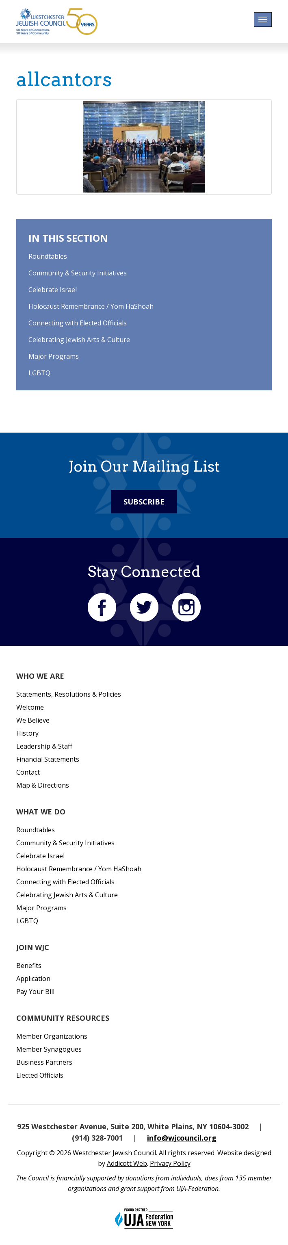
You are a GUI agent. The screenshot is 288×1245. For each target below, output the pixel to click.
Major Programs (53, 356)
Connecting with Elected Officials (77, 322)
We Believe (33, 720)
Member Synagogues (49, 1049)
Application (33, 978)
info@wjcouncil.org (182, 1138)
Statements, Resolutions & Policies (68, 694)
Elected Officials (39, 1075)
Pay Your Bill (35, 991)
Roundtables (47, 256)
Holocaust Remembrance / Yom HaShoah (91, 306)
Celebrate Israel (52, 289)
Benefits (28, 965)
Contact (28, 772)
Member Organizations (51, 1036)
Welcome (30, 707)
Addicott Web (127, 1163)
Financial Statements (47, 759)
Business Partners (44, 1062)
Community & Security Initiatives (77, 272)
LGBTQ (39, 372)
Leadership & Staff (44, 746)
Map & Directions (42, 785)
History (27, 733)
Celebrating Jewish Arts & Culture (79, 339)
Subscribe (144, 502)
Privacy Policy (170, 1163)
